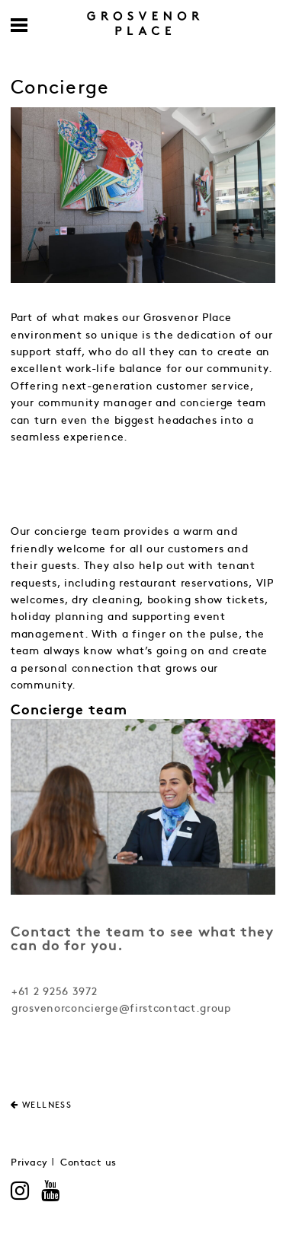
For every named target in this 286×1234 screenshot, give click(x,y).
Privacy (29, 1163)
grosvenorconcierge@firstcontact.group (121, 1010)
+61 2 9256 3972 (54, 993)
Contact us (88, 1163)
